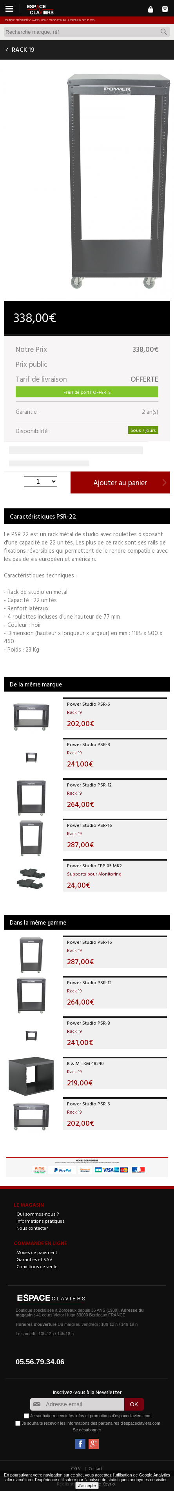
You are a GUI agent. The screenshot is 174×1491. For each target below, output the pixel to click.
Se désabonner (87, 1429)
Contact (96, 1469)
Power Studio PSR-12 (89, 784)
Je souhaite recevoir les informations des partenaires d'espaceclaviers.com (91, 1423)
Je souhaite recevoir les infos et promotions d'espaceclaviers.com (90, 1415)
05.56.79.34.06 (40, 1362)
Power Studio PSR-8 (88, 744)
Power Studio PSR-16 (89, 824)
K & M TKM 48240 (85, 1063)
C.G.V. (76, 1469)
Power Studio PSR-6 (88, 703)
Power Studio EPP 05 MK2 (94, 865)
